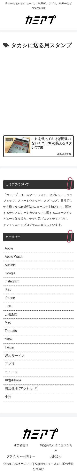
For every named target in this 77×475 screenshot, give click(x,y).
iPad (8, 289)
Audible (10, 265)
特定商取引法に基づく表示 (56, 448)
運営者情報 (21, 445)
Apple (9, 248)
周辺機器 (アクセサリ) (21, 388)
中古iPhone (13, 380)
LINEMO (11, 314)
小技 (8, 397)
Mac (8, 322)
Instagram (12, 281)
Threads (11, 331)
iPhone (10, 298)
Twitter (9, 347)
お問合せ (56, 456)
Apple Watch (14, 256)
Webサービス (15, 355)
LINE (8, 306)
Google (10, 273)
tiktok (8, 339)
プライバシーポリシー (21, 456)
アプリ (10, 363)
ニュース (11, 372)
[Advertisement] (38, 91)
